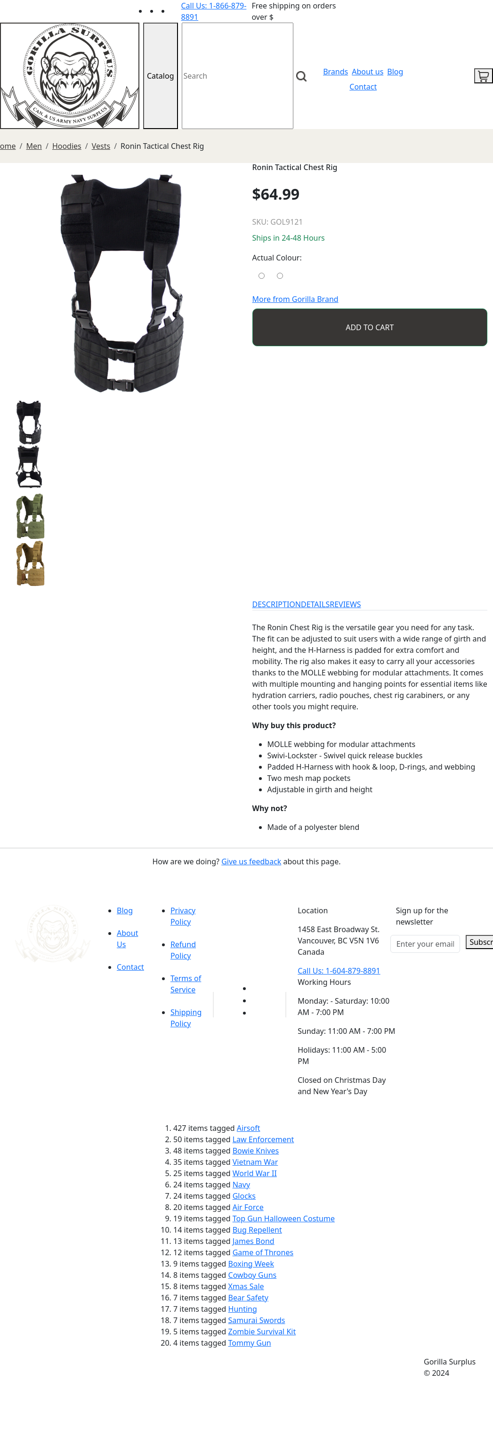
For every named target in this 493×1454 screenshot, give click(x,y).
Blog (395, 71)
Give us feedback (251, 861)
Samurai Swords (256, 1320)
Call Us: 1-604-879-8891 (339, 971)
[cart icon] (483, 75)
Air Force (248, 1207)
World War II (255, 1173)
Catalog (160, 76)
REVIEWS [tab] (345, 604)
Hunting (242, 1309)
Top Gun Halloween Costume (284, 1218)
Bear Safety (248, 1297)
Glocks (244, 1196)
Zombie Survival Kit (262, 1331)
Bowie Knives (256, 1150)
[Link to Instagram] (175, 11)
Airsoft (248, 1128)
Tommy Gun (249, 1343)
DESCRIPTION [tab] (276, 604)
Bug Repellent (257, 1230)
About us (367, 71)
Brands (335, 71)
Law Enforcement (263, 1139)
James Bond (254, 1241)
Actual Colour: (277, 257)
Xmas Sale (246, 1286)
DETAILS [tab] (315, 604)
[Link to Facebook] (257, 1000)
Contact (363, 86)
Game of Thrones (263, 1252)
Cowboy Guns (252, 1275)
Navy (241, 1184)
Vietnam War (255, 1162)
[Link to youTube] (257, 988)
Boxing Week (251, 1264)
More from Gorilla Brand (295, 299)
